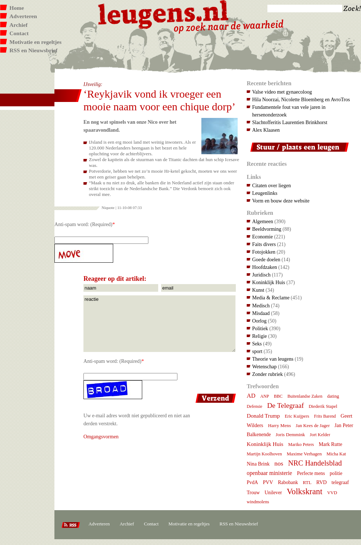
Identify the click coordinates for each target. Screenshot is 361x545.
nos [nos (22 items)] (278, 463)
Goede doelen (266, 259)
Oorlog (259, 321)
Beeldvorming (266, 229)
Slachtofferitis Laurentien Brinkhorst (289, 122)
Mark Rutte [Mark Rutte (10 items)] (330, 444)
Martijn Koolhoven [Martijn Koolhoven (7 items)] (264, 453)
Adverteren (23, 16)
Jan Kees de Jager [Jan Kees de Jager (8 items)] (313, 425)
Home (16, 8)
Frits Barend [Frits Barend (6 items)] (325, 416)
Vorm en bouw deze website (280, 201)
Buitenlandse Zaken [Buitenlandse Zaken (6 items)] (304, 396)
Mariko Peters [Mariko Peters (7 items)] (301, 444)
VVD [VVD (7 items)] (332, 492)
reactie (159, 323)
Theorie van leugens (273, 359)
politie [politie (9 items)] (336, 473)
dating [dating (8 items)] (333, 396)
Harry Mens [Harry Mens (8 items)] (279, 425)
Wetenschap (264, 366)
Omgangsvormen (101, 436)
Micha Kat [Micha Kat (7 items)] (336, 453)
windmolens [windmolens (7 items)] (258, 501)
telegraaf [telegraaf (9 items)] (340, 482)
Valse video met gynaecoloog (282, 92)
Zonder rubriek (267, 374)
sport (257, 351)
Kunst (258, 290)
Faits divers (264, 244)
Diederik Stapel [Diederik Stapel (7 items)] (323, 406)
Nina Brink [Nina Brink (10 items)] (258, 464)
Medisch (261, 305)
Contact (19, 33)
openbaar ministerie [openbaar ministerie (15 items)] (269, 473)
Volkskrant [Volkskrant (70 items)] (304, 491)
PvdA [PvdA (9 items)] (252, 482)
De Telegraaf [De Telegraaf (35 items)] (285, 405)
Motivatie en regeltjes (35, 42)
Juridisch (261, 275)
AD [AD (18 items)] (251, 395)
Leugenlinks (264, 193)
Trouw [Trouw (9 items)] (253, 492)
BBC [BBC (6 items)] (278, 396)
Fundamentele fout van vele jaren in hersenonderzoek (288, 111)
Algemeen (262, 221)
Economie (262, 236)
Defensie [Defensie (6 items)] (254, 406)
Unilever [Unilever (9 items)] (273, 492)
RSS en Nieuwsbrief (33, 50)
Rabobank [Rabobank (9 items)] (288, 482)
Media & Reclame (271, 297)
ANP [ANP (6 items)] (264, 396)
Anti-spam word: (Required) (83, 224)
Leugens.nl (164, 13)
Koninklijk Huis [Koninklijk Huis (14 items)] (265, 444)
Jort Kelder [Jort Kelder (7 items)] (320, 434)
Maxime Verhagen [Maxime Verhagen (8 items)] (304, 453)
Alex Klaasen (266, 130)
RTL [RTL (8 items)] (307, 482)
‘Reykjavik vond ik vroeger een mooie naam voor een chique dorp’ (159, 100)
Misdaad (261, 313)
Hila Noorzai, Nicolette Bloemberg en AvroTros (301, 99)
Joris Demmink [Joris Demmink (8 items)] (290, 434)
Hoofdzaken (264, 267)
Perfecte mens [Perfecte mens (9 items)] (311, 473)
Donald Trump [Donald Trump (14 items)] (263, 416)
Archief (18, 25)
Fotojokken (263, 252)
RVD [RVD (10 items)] (321, 482)
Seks (257, 344)
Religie (259, 336)
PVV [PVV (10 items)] (268, 482)
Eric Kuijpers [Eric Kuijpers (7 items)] (297, 416)
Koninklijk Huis (268, 282)
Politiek (260, 328)
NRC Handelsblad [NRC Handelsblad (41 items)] (315, 463)
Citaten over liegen (271, 185)
